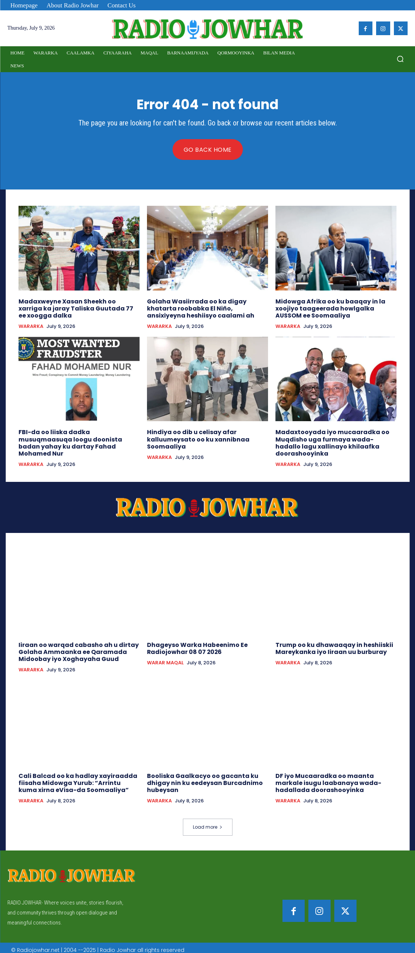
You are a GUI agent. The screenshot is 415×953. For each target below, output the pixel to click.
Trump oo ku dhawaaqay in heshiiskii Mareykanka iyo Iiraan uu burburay (330, 645)
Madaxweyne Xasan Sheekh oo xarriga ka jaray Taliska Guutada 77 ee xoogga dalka (77, 307)
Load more (207, 822)
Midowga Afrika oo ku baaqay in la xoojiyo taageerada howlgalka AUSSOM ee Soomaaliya (334, 307)
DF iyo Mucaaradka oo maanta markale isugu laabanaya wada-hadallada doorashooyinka (334, 778)
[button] (400, 58)
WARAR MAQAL (165, 659)
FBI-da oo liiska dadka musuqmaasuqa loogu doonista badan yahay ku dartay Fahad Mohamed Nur (78, 437)
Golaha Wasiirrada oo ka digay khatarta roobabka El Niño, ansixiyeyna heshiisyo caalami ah (207, 307)
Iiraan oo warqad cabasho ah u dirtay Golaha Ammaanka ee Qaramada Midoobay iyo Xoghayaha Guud (75, 648)
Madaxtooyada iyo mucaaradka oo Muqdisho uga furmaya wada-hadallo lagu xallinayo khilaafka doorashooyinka (333, 440)
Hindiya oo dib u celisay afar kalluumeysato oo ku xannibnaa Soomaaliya (195, 437)
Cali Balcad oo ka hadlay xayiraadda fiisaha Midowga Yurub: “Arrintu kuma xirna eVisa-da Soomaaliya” (76, 778)
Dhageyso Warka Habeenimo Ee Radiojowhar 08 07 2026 (194, 645)
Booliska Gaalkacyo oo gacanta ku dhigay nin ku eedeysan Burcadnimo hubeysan (201, 778)
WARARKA (31, 325)
